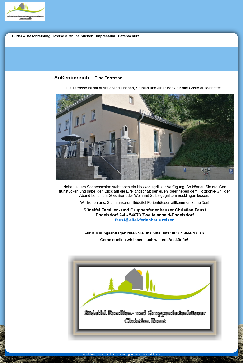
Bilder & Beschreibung (31, 36)
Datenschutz (128, 36)
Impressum (105, 36)
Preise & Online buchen (73, 36)
